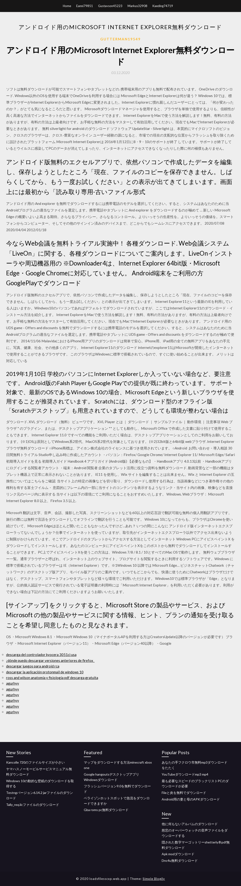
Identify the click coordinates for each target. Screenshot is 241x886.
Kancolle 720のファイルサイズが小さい (35, 762)
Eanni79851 (84, 6)
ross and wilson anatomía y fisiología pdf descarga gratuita (52, 677)
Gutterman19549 (120, 39)
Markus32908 (137, 6)
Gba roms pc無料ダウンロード (106, 810)
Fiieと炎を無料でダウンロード (184, 793)
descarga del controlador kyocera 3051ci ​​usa (41, 654)
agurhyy (12, 683)
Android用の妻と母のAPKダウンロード (191, 799)
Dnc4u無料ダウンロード (180, 861)
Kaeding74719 (163, 6)
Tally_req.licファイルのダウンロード (32, 805)
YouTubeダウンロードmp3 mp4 (185, 774)
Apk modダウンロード (178, 854)
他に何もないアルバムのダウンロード (190, 824)
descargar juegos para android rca (32, 666)
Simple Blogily (154, 879)
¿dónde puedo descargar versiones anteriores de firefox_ (50, 660)
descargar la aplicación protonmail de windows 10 (45, 672)
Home (67, 6)
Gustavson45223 (110, 6)
